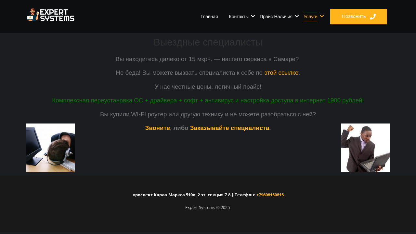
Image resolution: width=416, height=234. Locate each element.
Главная (209, 16)
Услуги (312, 16)
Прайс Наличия (277, 16)
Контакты (240, 16)
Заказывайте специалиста (229, 127)
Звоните (157, 127)
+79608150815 (269, 195)
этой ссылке (281, 72)
